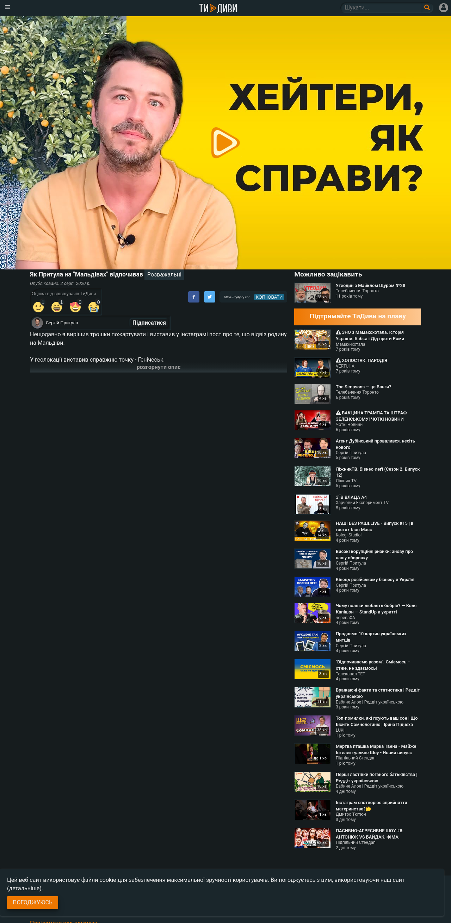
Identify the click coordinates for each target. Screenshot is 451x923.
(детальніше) (24, 888)
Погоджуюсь (32, 902)
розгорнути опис (159, 367)
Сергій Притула (62, 322)
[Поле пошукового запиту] (427, 7)
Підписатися (149, 322)
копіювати (269, 297)
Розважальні (164, 274)
